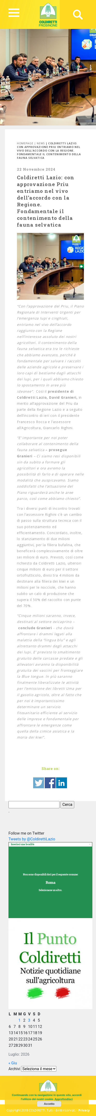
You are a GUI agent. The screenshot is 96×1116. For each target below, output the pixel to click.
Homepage (25, 143)
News (41, 143)
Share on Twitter (38, 782)
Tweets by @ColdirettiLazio (31, 839)
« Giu (12, 1063)
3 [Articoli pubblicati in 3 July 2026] (29, 1020)
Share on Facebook (50, 782)
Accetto (49, 1104)
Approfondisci (64, 1099)
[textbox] (50, 845)
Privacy (84, 1110)
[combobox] (50, 844)
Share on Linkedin (61, 782)
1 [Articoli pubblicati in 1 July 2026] (19, 1020)
